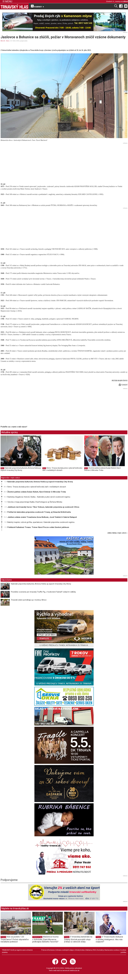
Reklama (89, 950)
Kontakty (100, 950)
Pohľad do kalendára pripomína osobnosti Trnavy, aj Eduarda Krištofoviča (39, 512)
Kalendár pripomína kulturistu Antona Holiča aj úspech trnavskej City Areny (21, 469)
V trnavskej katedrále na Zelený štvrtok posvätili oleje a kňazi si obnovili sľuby (78, 939)
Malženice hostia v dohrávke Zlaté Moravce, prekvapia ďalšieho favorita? (45, 939)
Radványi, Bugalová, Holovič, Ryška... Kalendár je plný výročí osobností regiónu (38, 497)
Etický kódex (80, 950)
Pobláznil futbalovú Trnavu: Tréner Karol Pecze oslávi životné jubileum (38, 527)
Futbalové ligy (37, 937)
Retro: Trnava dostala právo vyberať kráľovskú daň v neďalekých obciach (62, 469)
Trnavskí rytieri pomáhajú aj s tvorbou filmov (28, 600)
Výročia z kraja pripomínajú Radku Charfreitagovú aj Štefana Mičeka (34, 502)
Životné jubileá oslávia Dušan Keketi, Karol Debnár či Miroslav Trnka (102, 469)
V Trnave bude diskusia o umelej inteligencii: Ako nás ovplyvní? (109, 939)
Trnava (3, 937)
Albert (125, 1)
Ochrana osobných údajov (64, 950)
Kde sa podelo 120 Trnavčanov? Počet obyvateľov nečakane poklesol (15, 939)
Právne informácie (47, 950)
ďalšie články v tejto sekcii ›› (117, 533)
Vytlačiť (123, 385)
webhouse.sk (74, 970)
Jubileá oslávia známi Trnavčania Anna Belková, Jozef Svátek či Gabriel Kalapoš (42, 517)
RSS (94, 950)
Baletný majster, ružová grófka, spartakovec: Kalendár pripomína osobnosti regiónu (40, 522)
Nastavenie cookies (112, 950)
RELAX (3, 40)
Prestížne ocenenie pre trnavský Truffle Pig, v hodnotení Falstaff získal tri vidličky (43, 592)
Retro (7, 40)
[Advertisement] (64, 162)
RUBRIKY (37, 6)
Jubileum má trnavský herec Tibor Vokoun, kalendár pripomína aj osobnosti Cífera (43, 507)
